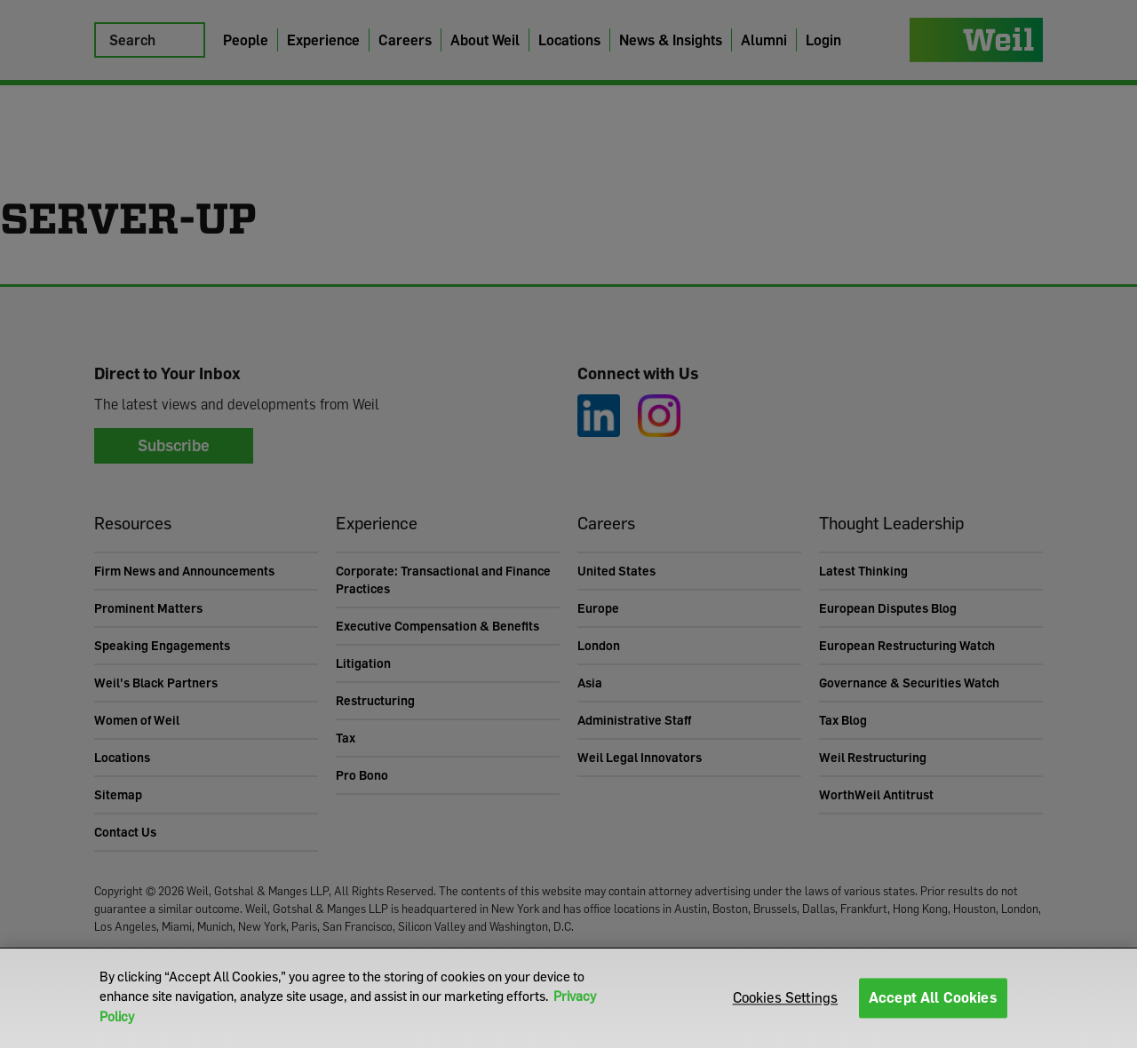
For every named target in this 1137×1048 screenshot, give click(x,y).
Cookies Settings (786, 997)
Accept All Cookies (933, 997)
